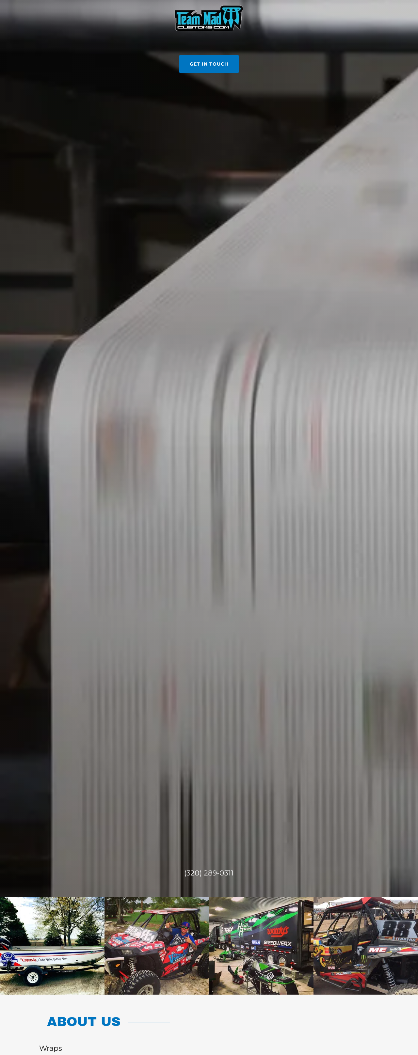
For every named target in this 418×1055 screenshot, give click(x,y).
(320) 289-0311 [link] (208, 873)
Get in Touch (209, 64)
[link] (208, 18)
